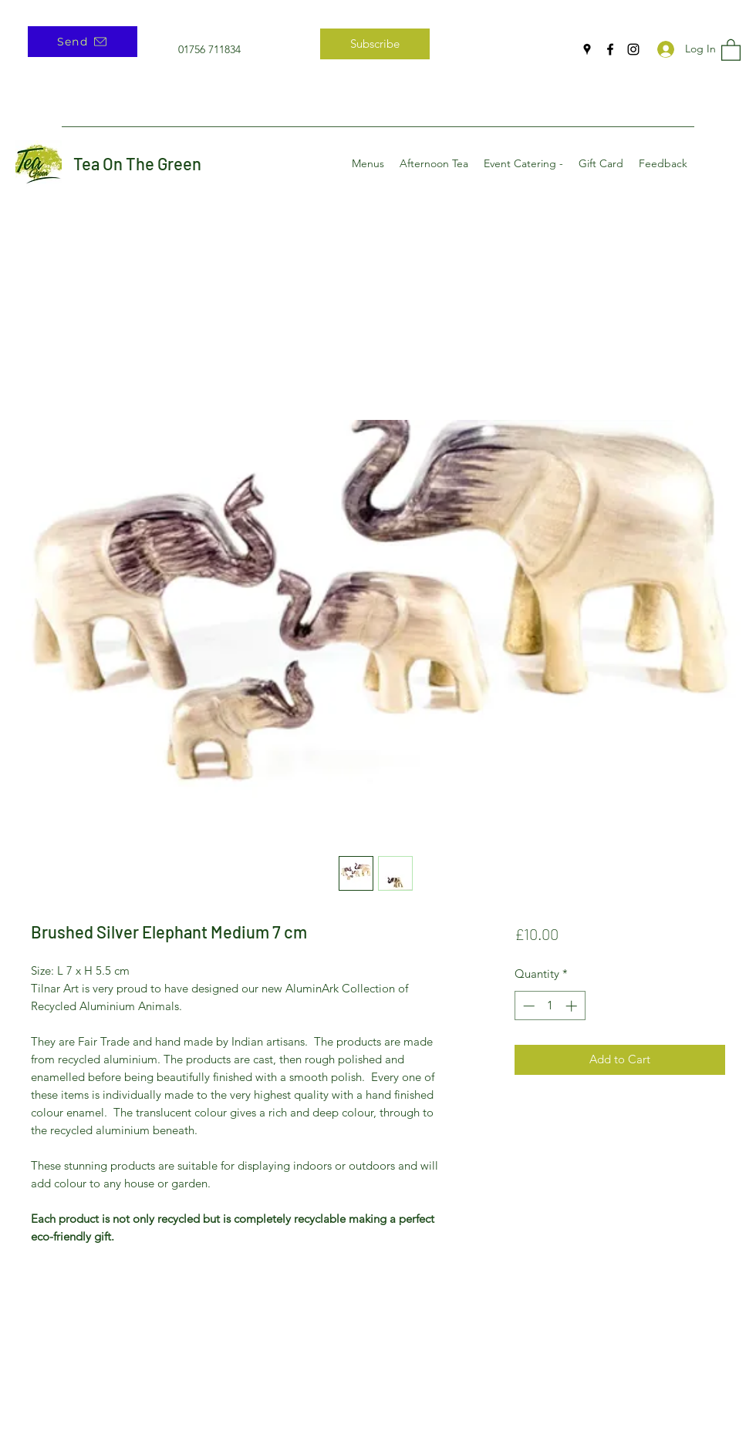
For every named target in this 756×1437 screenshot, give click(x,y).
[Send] (82, 41)
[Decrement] (527, 1006)
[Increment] (572, 1006)
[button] (731, 49)
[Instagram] (633, 49)
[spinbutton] (549, 1006)
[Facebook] (610, 49)
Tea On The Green (137, 163)
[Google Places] (587, 49)
